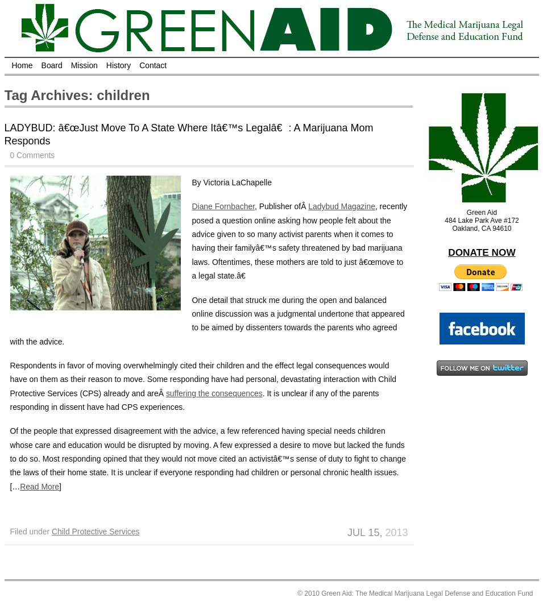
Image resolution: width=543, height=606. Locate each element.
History (118, 65)
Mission (84, 65)
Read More (39, 486)
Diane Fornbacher (223, 206)
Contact (153, 65)
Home (22, 65)
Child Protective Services (96, 531)
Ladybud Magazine (341, 206)
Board (52, 65)
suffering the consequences (214, 393)
